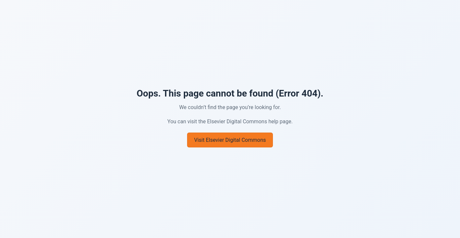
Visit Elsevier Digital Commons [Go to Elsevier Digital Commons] (230, 140)
